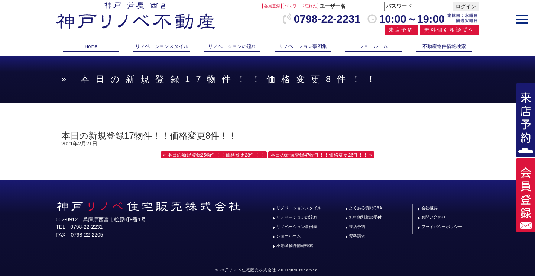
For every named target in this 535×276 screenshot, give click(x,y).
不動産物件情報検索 (444, 46)
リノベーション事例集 (303, 46)
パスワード (399, 6)
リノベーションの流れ (232, 46)
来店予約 (401, 30)
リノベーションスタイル (161, 46)
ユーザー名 (333, 6)
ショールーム (373, 46)
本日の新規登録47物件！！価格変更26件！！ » (321, 155)
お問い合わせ (433, 217)
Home (91, 46)
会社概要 (429, 208)
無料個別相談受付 (449, 30)
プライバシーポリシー (441, 226)
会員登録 (272, 6)
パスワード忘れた (300, 6)
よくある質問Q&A (365, 208)
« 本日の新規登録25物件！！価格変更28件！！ (214, 155)
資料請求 (357, 236)
